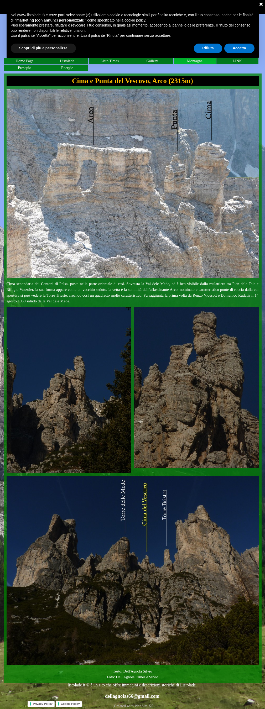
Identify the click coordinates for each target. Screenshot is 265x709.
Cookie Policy (70, 703)
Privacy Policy (43, 703)
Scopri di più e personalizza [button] (43, 48)
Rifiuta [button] (208, 48)
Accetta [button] (239, 48)
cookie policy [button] (134, 20)
